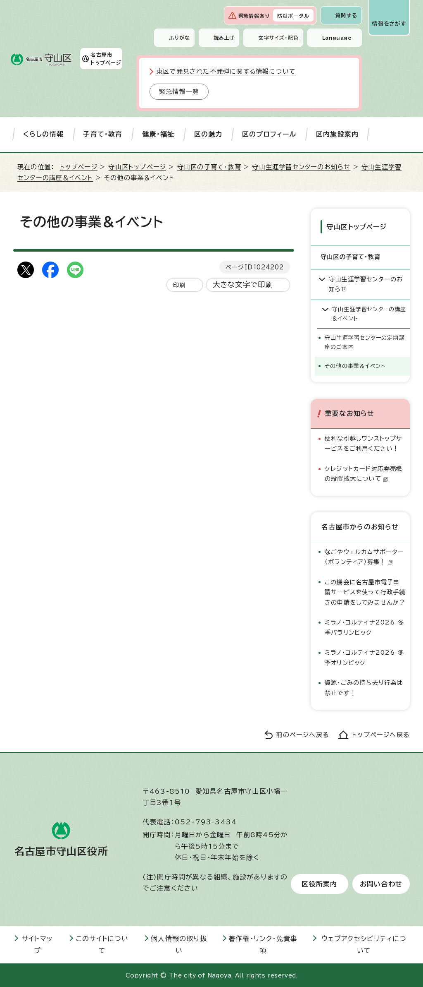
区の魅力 (208, 134)
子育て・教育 (102, 134)
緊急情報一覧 (179, 92)
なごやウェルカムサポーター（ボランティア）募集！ (364, 556)
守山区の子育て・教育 (209, 167)
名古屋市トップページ (105, 58)
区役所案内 (319, 883)
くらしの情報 (43, 134)
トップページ (78, 167)
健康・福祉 (158, 134)
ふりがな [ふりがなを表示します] (179, 37)
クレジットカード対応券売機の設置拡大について (364, 473)
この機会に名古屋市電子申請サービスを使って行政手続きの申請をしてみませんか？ (365, 592)
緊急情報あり (254, 15)
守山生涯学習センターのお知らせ (301, 167)
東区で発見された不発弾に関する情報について (226, 71)
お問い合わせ (381, 883)
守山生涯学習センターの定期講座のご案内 (365, 342)
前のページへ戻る (302, 734)
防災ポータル (293, 15)
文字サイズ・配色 (278, 37)
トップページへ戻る (381, 734)
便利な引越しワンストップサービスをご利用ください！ (364, 443)
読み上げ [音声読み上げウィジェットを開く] (224, 37)
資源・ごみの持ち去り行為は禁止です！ (364, 687)
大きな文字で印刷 (243, 284)
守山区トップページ (137, 167)
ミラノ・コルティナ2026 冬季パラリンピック (364, 627)
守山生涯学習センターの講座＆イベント (369, 313)
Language (337, 37)
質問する (346, 15)
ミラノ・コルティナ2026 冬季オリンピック (364, 657)
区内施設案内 (337, 134)
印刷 (179, 285)
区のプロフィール (269, 134)
